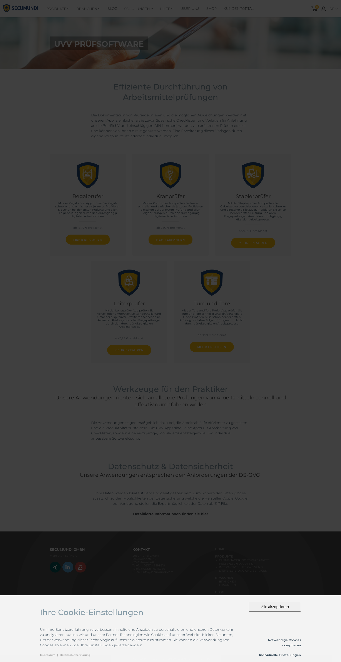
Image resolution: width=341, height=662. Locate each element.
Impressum (47, 655)
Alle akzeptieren (275, 607)
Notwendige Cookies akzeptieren (284, 642)
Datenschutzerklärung (75, 655)
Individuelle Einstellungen (280, 655)
